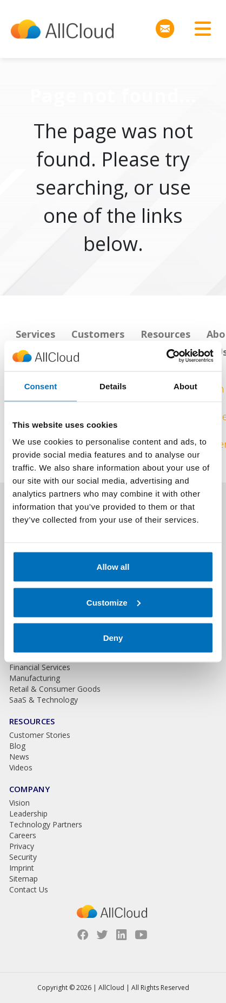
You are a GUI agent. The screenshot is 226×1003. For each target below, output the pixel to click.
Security (23, 857)
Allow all (113, 566)
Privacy (21, 846)
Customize (114, 602)
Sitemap (23, 878)
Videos (20, 767)
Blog (17, 746)
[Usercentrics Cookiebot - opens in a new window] (166, 356)
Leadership (28, 813)
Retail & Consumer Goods (55, 689)
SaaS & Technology (43, 700)
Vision (19, 803)
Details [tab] (113, 385)
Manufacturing (34, 678)
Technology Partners (45, 824)
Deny (113, 637)
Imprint (21, 868)
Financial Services (39, 667)
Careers (22, 835)
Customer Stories (39, 735)
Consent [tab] (40, 385)
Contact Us (28, 889)
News (19, 756)
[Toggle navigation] (199, 29)
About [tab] (185, 385)
